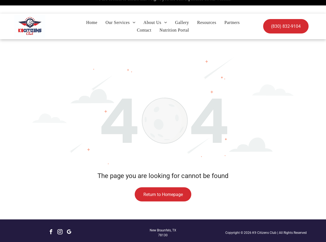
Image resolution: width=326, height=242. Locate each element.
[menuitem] (92, 9)
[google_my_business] (69, 219)
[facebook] (51, 219)
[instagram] (60, 219)
